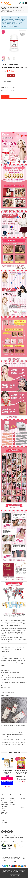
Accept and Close (15, 875)
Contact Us (4, 822)
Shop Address (4, 804)
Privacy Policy (4, 816)
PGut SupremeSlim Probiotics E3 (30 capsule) (7, 772)
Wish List (22, 805)
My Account (22, 798)
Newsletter (22, 807)
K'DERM (4, 8)
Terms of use (4, 818)
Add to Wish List (7, 81)
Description (5, 97)
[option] (3, 58)
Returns (22, 803)
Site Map (12, 804)
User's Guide (4, 806)
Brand (21, 7)
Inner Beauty (15, 7)
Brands (12, 798)
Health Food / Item (8, 7)
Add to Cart (11, 75)
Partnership (4, 820)
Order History (23, 800)
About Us (3, 798)
